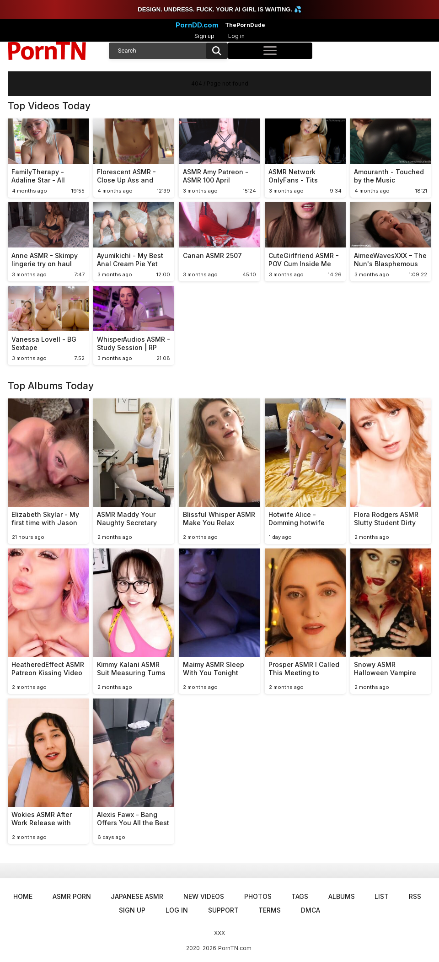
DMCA (310, 910)
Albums (341, 896)
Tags (299, 896)
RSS (415, 896)
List (382, 896)
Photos (258, 896)
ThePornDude (245, 25)
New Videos (203, 896)
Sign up (204, 35)
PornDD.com (197, 25)
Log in (236, 35)
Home (22, 896)
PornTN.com (235, 948)
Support (223, 910)
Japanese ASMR (137, 896)
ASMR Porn (72, 896)
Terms (269, 910)
